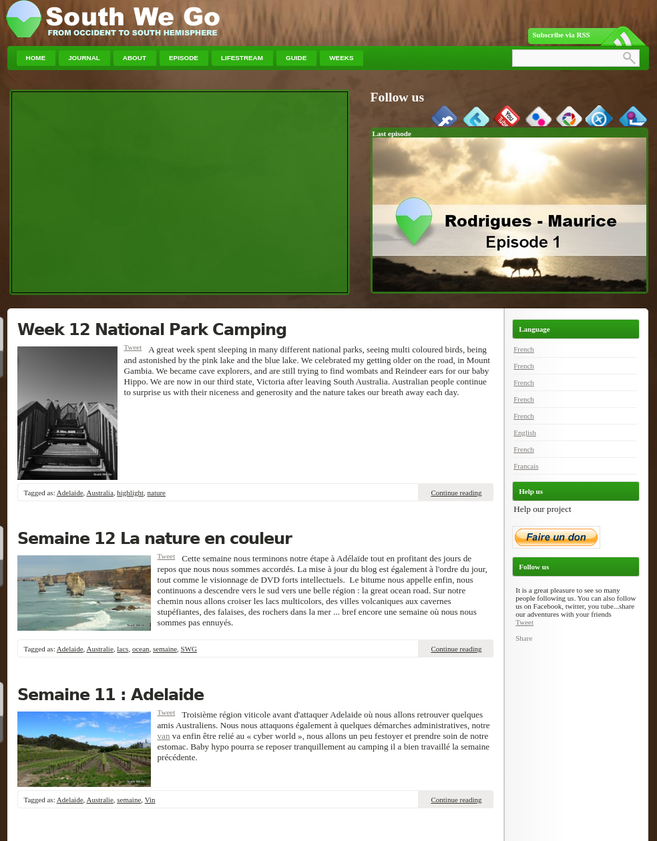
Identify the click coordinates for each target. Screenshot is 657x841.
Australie (99, 649)
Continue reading (456, 493)
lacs (122, 649)
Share (523, 638)
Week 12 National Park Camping (151, 329)
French (523, 349)
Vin (150, 800)
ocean (141, 649)
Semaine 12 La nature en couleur (154, 538)
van (164, 736)
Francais (525, 466)
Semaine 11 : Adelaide (110, 694)
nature (157, 493)
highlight (130, 493)
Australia (99, 493)
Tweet (133, 347)
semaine (165, 649)
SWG (189, 649)
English (524, 433)
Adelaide (70, 493)
